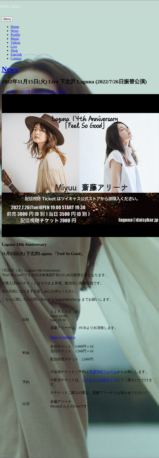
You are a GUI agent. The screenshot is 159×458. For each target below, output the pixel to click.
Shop (14, 50)
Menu (7, 19)
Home (15, 27)
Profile (15, 34)
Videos (15, 42)
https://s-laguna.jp (63, 337)
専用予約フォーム (103, 372)
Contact (16, 58)
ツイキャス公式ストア (99, 380)
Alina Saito (10, 6)
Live (14, 46)
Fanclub (16, 54)
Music (15, 38)
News (14, 31)
